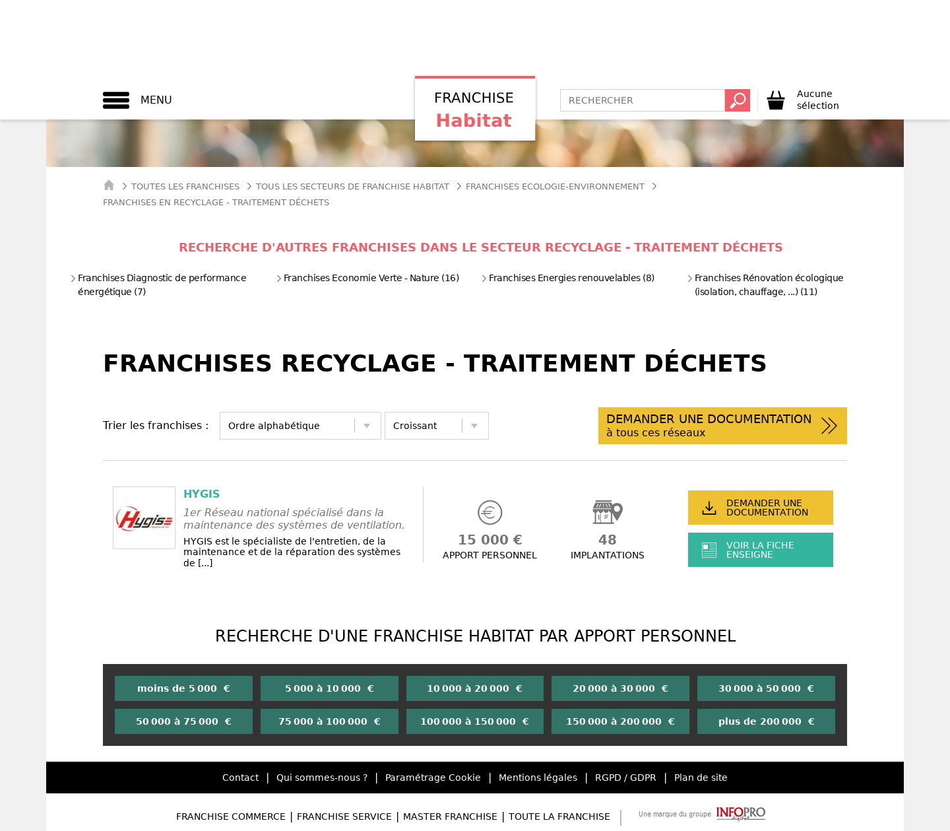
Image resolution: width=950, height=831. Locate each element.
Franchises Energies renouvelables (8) (567, 278)
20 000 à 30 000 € (620, 688)
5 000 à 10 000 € (329, 688)
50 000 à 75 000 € (184, 721)
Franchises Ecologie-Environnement (555, 186)
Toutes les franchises (185, 186)
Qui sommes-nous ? (321, 777)
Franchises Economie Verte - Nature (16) (367, 278)
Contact (240, 777)
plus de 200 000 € (766, 721)
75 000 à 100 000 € (329, 721)
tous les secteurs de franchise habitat (352, 186)
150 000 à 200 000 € (620, 721)
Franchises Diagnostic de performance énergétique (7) (158, 285)
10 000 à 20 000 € (474, 688)
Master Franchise (450, 816)
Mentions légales (538, 777)
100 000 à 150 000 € (474, 721)
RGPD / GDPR (625, 777)
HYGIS (201, 494)
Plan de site (701, 777)
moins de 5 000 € (183, 688)
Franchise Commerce (231, 816)
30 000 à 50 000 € (766, 688)
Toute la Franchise (559, 816)
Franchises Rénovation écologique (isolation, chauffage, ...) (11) (765, 285)
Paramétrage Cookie (433, 777)
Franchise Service (344, 816)
